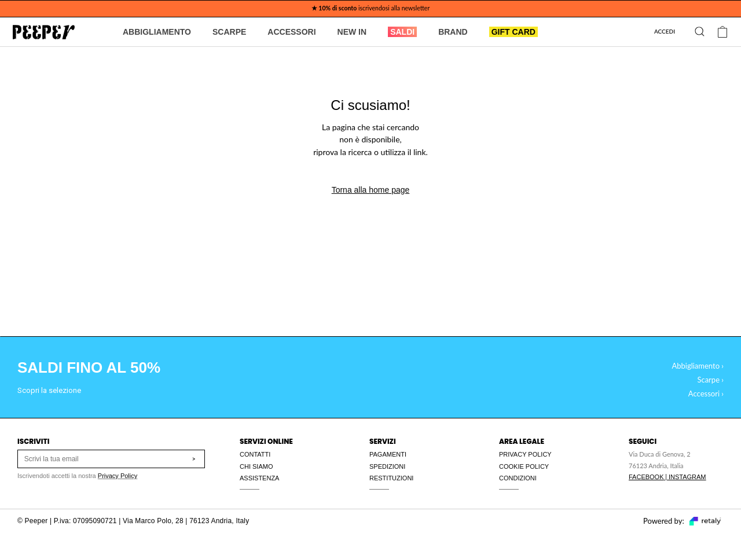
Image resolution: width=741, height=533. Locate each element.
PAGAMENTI (387, 454)
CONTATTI (255, 454)
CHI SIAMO (256, 466)
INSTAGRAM (687, 476)
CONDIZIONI (518, 478)
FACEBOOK (646, 476)
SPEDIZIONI (387, 466)
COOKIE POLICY (524, 466)
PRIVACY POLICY (525, 454)
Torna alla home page (371, 189)
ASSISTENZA (259, 478)
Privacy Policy (117, 475)
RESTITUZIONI (391, 478)
